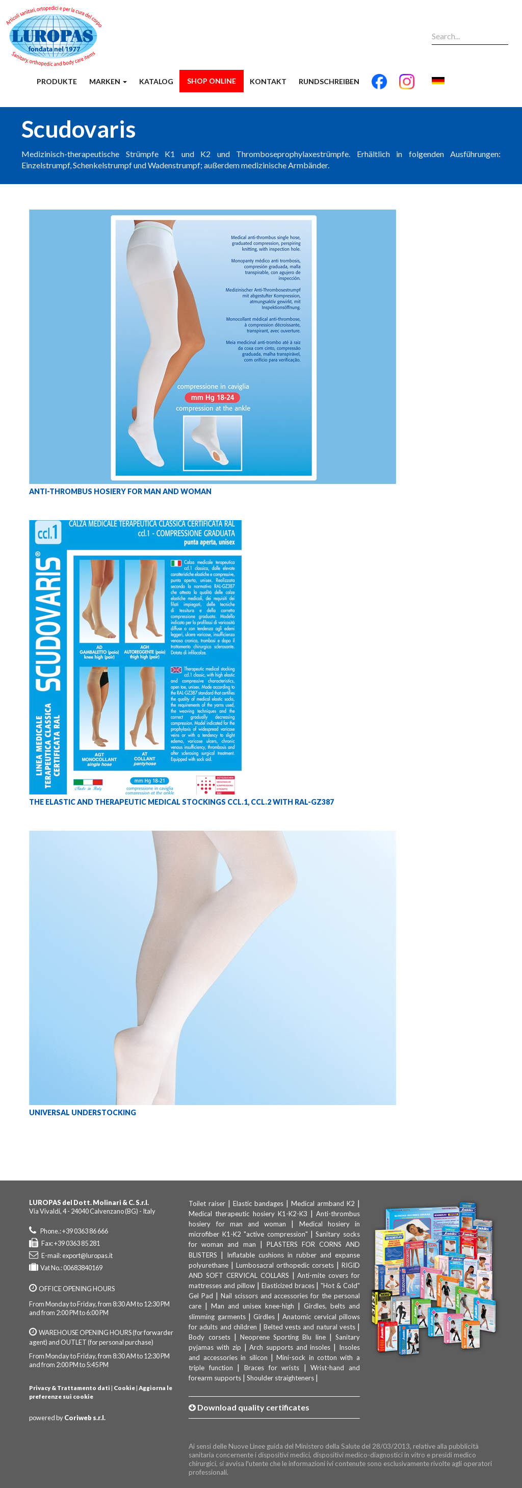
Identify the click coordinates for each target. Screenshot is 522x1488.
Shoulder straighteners (280, 1378)
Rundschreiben (329, 81)
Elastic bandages (258, 1203)
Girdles (264, 1317)
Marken (108, 81)
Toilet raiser (207, 1203)
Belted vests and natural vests (309, 1327)
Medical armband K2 (323, 1203)
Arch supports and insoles (289, 1347)
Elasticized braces (288, 1285)
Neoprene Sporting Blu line (283, 1337)
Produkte (57, 81)
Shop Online (211, 80)
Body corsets (209, 1337)
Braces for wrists (271, 1368)
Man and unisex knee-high (252, 1306)
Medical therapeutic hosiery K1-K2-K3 (248, 1214)
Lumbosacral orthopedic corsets (285, 1265)
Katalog (156, 81)
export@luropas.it (87, 1255)
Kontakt (268, 81)
